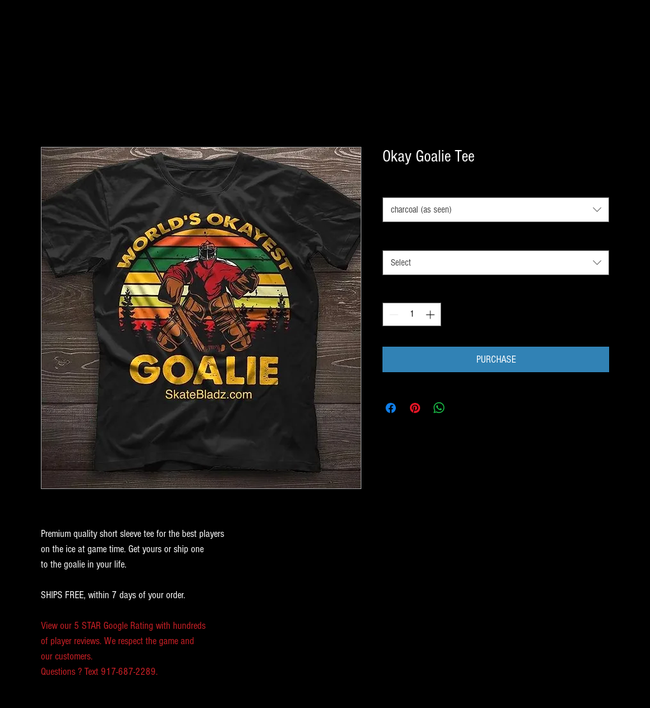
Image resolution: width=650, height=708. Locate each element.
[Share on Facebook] (390, 408)
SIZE (392, 238)
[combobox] (495, 209)
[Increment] (431, 314)
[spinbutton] (411, 314)
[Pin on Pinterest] (415, 408)
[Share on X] (463, 408)
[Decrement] (392, 314)
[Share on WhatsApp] (439, 408)
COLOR (396, 186)
